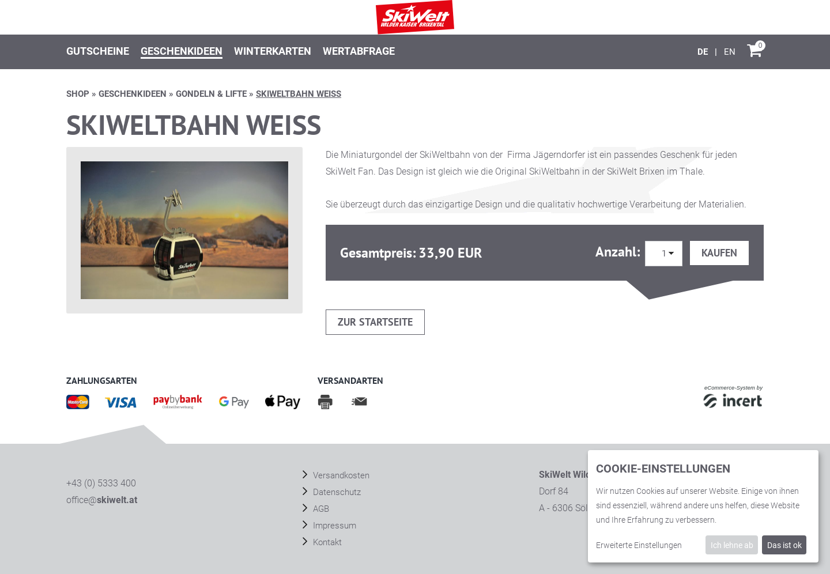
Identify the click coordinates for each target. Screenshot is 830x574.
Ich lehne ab (732, 545)
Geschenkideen (181, 51)
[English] (729, 52)
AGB (320, 509)
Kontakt (326, 542)
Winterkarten (272, 51)
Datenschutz (336, 492)
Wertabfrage (359, 51)
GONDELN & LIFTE (211, 94)
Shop (77, 94)
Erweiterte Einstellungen (639, 545)
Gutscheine (97, 51)
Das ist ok (784, 545)
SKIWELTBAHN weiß (298, 94)
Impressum (333, 525)
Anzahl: (619, 251)
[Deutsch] (704, 52)
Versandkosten (340, 475)
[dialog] (703, 506)
